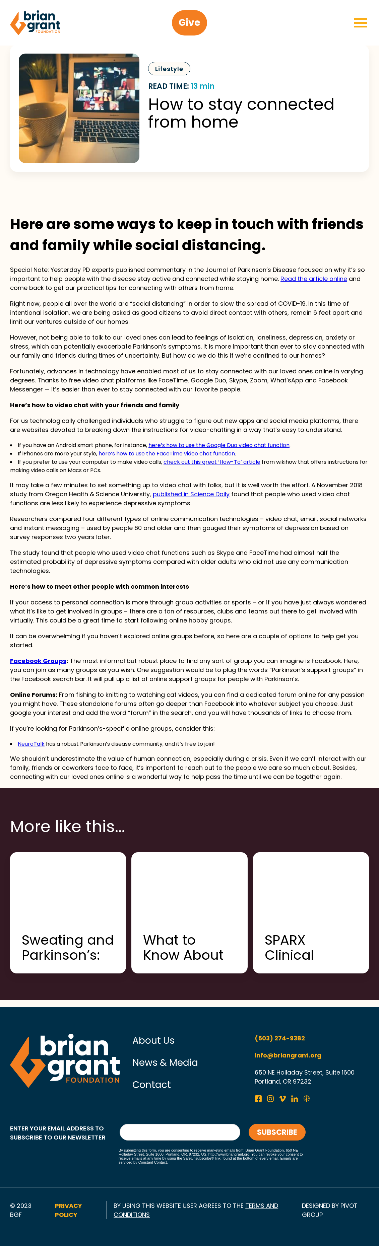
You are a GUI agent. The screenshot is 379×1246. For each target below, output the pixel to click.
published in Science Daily (191, 494)
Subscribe (277, 1132)
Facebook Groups (38, 661)
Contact (151, 1084)
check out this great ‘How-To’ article (212, 462)
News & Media (165, 1062)
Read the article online (313, 279)
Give (189, 22)
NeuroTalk (31, 744)
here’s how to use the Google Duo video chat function (219, 445)
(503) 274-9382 (280, 1038)
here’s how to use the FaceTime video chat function (167, 453)
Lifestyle (169, 69)
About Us (153, 1040)
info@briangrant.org (288, 1055)
